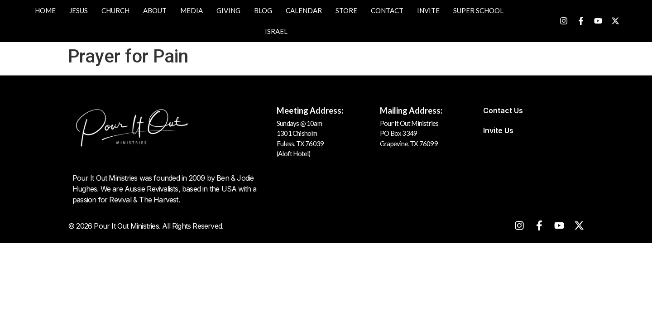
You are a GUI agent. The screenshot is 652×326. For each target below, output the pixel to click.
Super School (478, 10)
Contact (387, 10)
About (155, 10)
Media (191, 10)
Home (45, 10)
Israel (276, 31)
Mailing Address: (411, 110)
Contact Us (503, 110)
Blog (263, 10)
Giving (228, 10)
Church (115, 10)
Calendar (304, 10)
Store (346, 10)
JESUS (78, 10)
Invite (428, 10)
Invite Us (498, 130)
